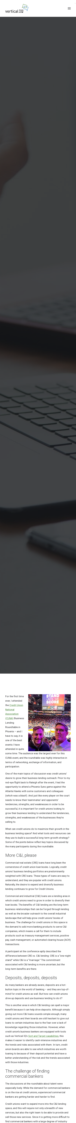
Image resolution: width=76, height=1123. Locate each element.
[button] (69, 8)
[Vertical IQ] (16, 8)
